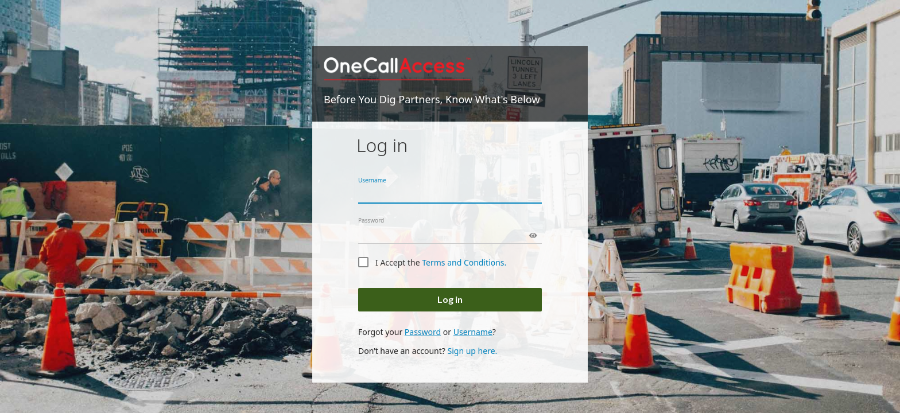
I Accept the (440, 262)
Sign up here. (472, 350)
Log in (450, 299)
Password (371, 220)
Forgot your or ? (427, 331)
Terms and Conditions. (464, 262)
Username (372, 180)
